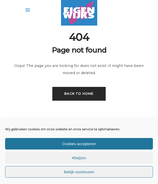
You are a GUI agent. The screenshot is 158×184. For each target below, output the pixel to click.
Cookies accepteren (79, 144)
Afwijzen (79, 158)
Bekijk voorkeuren (79, 172)
